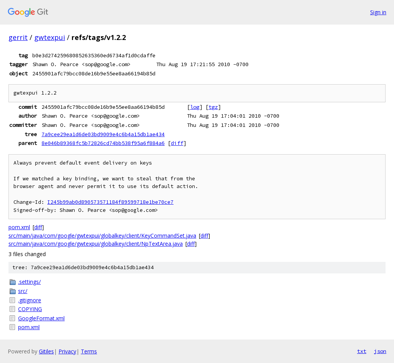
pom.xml (19, 227)
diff (177, 143)
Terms (89, 351)
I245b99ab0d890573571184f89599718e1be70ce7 (110, 202)
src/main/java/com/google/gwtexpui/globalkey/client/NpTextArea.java (95, 243)
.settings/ (29, 281)
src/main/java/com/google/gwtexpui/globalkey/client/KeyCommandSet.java (102, 235)
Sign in (378, 12)
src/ (22, 291)
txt (361, 351)
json (380, 351)
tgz (213, 106)
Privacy (67, 351)
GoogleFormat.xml (41, 318)
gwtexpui (49, 37)
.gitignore (29, 300)
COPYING (30, 309)
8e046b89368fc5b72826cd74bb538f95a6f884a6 (103, 143)
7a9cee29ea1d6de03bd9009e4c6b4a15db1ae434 (103, 134)
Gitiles (46, 351)
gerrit (18, 37)
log (194, 106)
